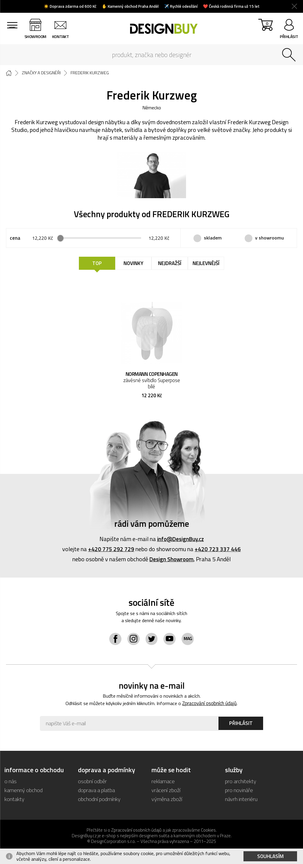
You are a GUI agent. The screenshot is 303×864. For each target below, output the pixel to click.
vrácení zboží (166, 791)
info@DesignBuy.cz (180, 539)
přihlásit (289, 36)
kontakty (14, 800)
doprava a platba (96, 791)
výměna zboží (167, 800)
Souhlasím (270, 856)
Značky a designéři (42, 73)
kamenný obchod (23, 791)
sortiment (13, 36)
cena (15, 238)
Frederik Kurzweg (92, 73)
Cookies (208, 831)
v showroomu (269, 238)
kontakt (63, 36)
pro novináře (239, 791)
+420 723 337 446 (218, 549)
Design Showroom (172, 559)
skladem (213, 238)
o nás (10, 782)
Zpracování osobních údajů (212, 705)
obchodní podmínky (99, 800)
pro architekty (240, 782)
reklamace (163, 782)
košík (264, 30)
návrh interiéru (241, 800)
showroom (38, 36)
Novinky (133, 264)
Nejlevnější (206, 264)
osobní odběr (92, 782)
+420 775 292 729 (111, 549)
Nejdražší (169, 264)
